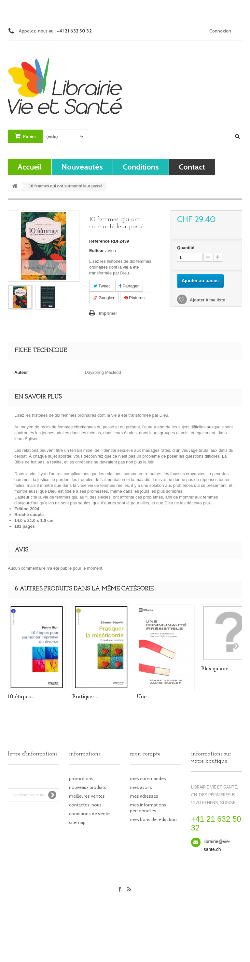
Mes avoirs (141, 787)
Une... (143, 696)
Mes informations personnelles (148, 808)
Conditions (141, 166)
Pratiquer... (85, 696)
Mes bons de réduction (153, 819)
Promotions (81, 778)
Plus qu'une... (216, 668)
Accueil (30, 166)
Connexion (220, 31)
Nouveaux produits (87, 787)
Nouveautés (82, 166)
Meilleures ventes (87, 796)
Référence (99, 241)
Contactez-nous (85, 805)
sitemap (77, 822)
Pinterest (135, 297)
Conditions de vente (89, 813)
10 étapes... (21, 696)
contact (192, 166)
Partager (129, 286)
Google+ (104, 297)
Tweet (101, 286)
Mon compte (145, 754)
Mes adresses (144, 796)
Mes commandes (148, 778)
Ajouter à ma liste (207, 299)
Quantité (185, 247)
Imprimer (108, 313)
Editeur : (97, 250)
